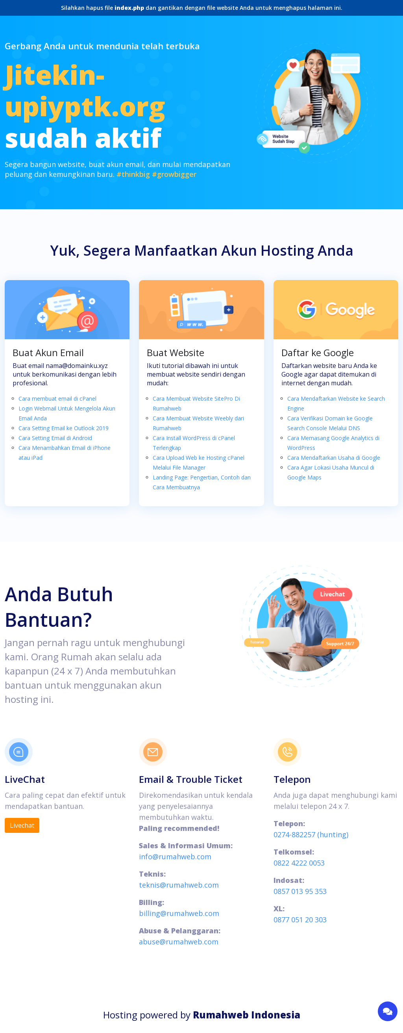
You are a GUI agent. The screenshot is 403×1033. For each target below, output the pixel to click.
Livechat (22, 825)
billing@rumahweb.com (179, 913)
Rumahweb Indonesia (246, 1014)
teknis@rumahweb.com (179, 885)
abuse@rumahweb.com (178, 941)
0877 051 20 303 (300, 919)
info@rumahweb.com (175, 856)
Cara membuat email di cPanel (57, 398)
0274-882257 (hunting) (311, 834)
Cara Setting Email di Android (55, 438)
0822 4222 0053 (299, 863)
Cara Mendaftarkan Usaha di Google (333, 457)
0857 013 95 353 (300, 891)
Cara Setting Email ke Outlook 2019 (63, 428)
